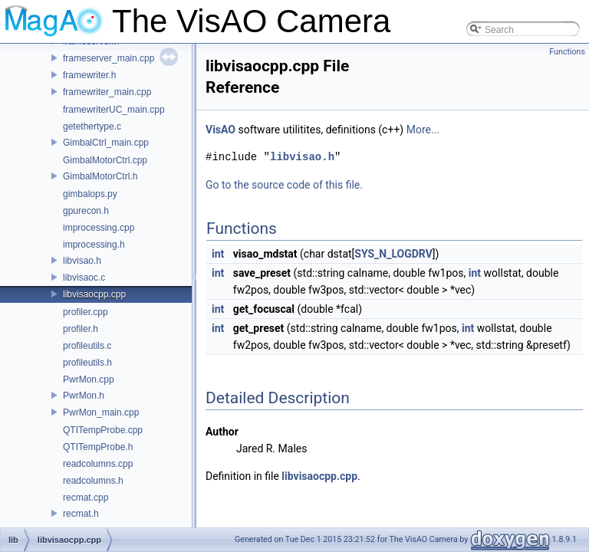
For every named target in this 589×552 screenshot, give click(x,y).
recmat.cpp (85, 497)
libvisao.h (82, 260)
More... (422, 129)
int (218, 254)
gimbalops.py (90, 194)
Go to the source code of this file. (284, 185)
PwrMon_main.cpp (101, 412)
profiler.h (80, 329)
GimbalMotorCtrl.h (100, 176)
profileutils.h (87, 362)
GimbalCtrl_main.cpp (106, 142)
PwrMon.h (83, 395)
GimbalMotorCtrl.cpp (105, 160)
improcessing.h (94, 244)
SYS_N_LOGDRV (393, 254)
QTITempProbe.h (98, 447)
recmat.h (81, 513)
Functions (567, 52)
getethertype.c (92, 126)
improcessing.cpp (98, 227)
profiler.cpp (85, 312)
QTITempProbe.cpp (103, 430)
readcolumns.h (93, 480)
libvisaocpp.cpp (94, 294)
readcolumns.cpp (98, 463)
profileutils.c (87, 345)
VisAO (220, 129)
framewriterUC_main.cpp (114, 109)
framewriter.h (89, 75)
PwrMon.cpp (88, 379)
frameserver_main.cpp (108, 58)
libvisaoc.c (84, 277)
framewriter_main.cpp (107, 92)
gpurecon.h (86, 210)
